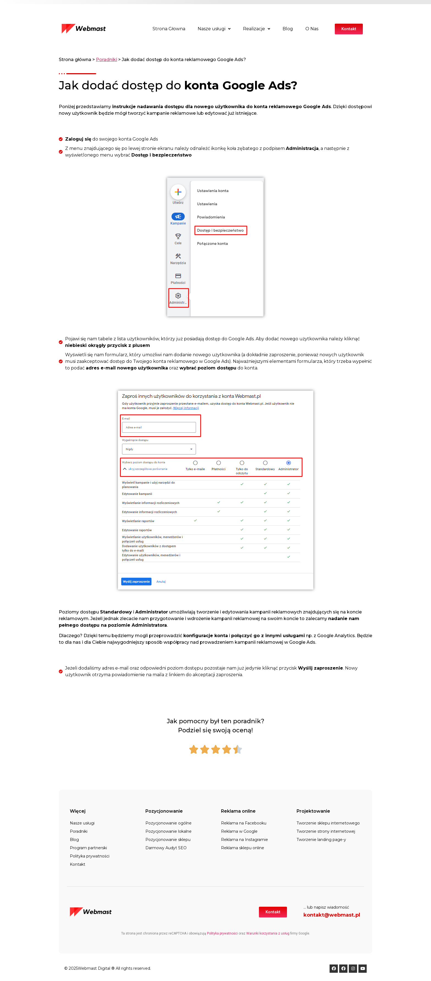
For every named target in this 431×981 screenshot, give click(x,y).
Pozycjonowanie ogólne (168, 823)
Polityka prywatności (89, 856)
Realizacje (256, 28)
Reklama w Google (239, 831)
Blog (288, 28)
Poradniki (106, 59)
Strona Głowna (169, 28)
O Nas (311, 28)
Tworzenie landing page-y (321, 839)
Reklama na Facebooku (243, 823)
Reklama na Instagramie (244, 839)
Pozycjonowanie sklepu (167, 839)
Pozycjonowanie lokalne (168, 831)
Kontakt (77, 864)
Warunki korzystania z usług (267, 933)
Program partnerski (88, 847)
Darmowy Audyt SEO (166, 847)
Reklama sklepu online (242, 847)
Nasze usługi (214, 28)
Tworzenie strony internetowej (326, 831)
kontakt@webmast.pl (331, 915)
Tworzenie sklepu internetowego (328, 823)
